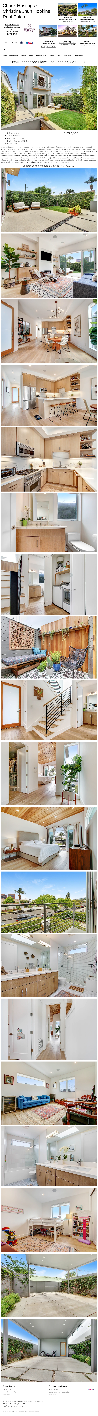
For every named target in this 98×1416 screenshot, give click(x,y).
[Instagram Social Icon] (29, 43)
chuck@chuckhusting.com (11, 1392)
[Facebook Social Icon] (33, 43)
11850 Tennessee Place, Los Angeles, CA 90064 (47, 62)
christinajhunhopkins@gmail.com (60, 1392)
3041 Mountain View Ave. (67, 43)
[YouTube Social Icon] (31, 43)
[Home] (5, 50)
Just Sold (67, 41)
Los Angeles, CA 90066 (67, 44)
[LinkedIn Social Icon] (27, 43)
